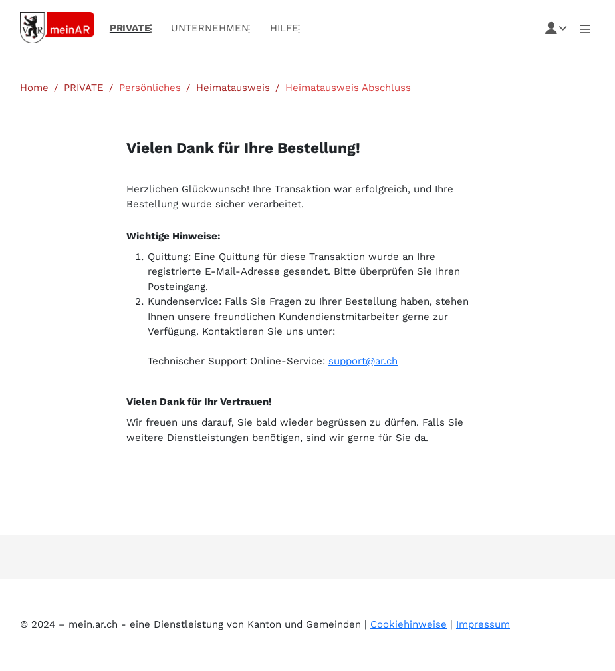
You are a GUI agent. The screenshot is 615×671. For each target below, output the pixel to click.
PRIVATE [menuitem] (130, 28)
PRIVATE (84, 88)
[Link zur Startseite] (57, 26)
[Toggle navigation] (556, 27)
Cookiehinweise (408, 624)
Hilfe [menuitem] (284, 28)
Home (34, 88)
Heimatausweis (233, 88)
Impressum (483, 624)
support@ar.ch (363, 361)
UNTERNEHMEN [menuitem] (210, 28)
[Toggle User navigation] (585, 27)
